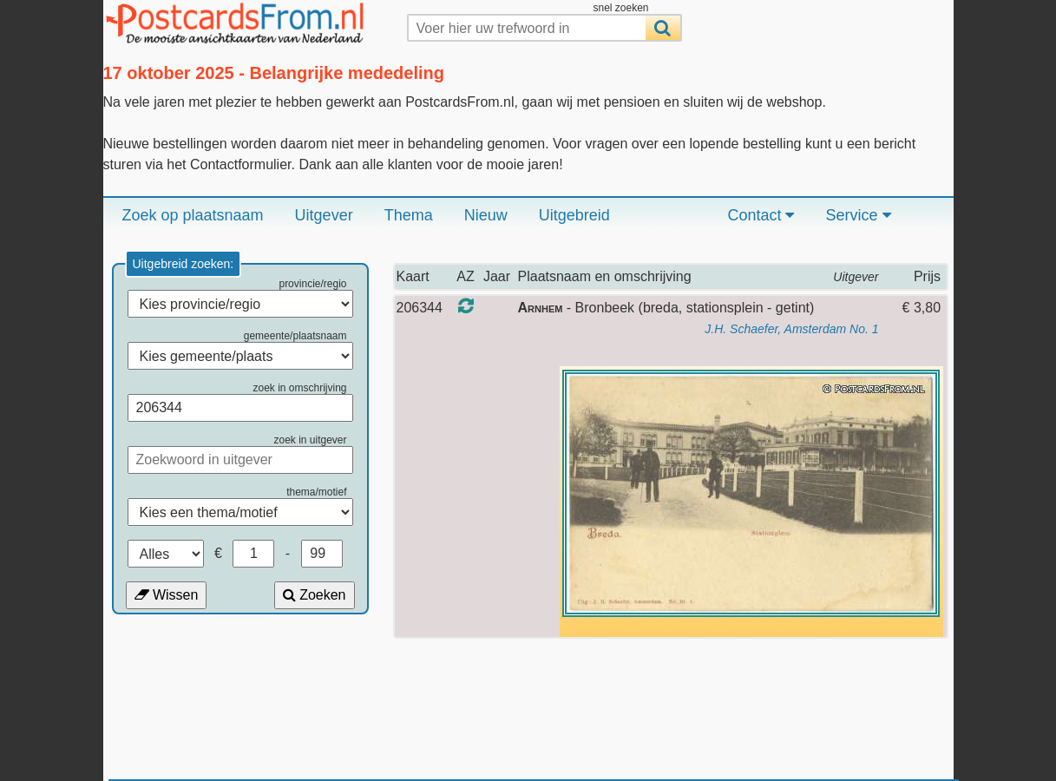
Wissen (166, 594)
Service (857, 215)
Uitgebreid (574, 215)
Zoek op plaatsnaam (193, 215)
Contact (760, 215)
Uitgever (324, 215)
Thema (408, 215)
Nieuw (486, 215)
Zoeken (314, 594)
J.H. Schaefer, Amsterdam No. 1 (791, 329)
